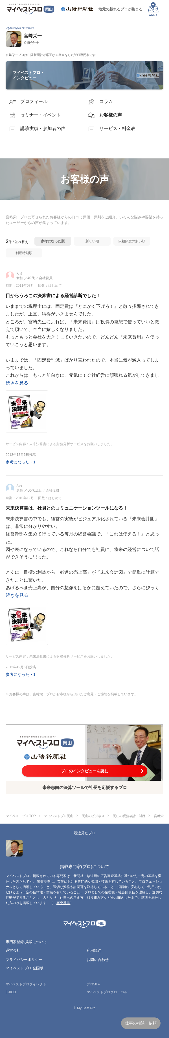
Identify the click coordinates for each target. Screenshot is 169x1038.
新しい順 (92, 241)
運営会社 (13, 950)
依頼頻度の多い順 (131, 241)
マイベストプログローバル (107, 992)
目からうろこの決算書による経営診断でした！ (53, 295)
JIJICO (11, 992)
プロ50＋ (93, 984)
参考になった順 (53, 241)
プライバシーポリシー (24, 960)
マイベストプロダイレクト (26, 984)
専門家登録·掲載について (26, 942)
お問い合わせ (98, 960)
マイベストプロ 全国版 (24, 968)
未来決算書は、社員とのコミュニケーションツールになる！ (67, 508)
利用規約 (94, 950)
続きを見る (17, 382)
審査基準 (63, 903)
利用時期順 (24, 253)
